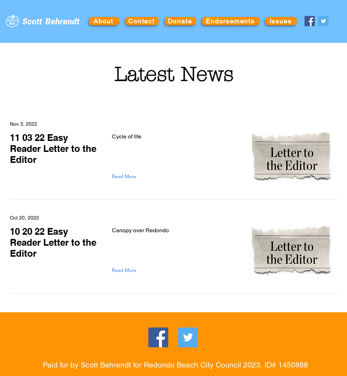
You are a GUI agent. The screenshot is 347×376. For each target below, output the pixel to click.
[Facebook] (310, 21)
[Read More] (126, 176)
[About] (104, 21)
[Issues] (281, 21)
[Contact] (142, 21)
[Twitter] (323, 21)
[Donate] (180, 21)
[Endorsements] (231, 21)
